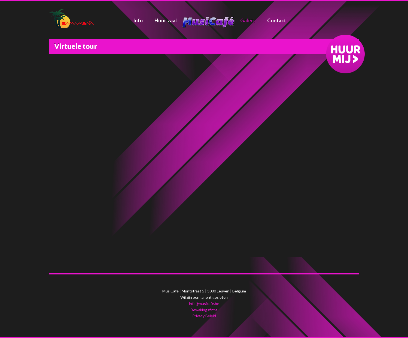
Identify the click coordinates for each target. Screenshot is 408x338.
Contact (276, 20)
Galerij (247, 20)
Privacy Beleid (204, 315)
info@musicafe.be (204, 303)
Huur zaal (165, 20)
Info (138, 20)
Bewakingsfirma (204, 309)
